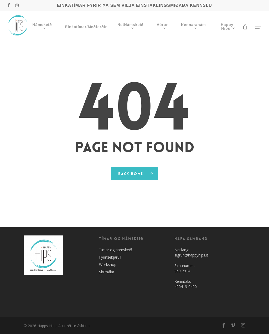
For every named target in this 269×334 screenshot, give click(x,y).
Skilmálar (106, 271)
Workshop (107, 264)
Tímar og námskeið (115, 249)
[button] (258, 27)
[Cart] (245, 27)
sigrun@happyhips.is (191, 255)
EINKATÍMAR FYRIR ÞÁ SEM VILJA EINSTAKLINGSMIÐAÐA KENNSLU (134, 5)
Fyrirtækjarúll (110, 257)
